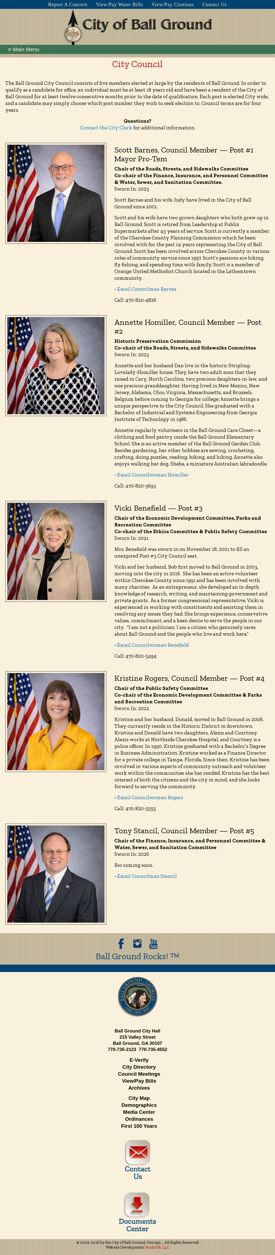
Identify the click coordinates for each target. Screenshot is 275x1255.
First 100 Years (139, 1126)
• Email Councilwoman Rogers (148, 797)
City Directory (139, 1067)
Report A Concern (67, 4)
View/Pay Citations (173, 4)
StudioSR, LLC (157, 1247)
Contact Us (214, 4)
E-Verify (139, 1060)
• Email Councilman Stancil (145, 876)
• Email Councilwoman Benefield (151, 645)
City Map (139, 1098)
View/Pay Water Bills (119, 4)
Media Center (139, 1112)
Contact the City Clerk (106, 128)
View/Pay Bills (139, 1081)
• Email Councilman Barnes (145, 289)
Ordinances (139, 1119)
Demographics (139, 1105)
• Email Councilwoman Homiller (151, 475)
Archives (139, 1088)
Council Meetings (139, 1074)
